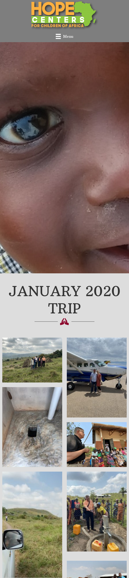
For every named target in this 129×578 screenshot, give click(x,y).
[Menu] (64, 36)
